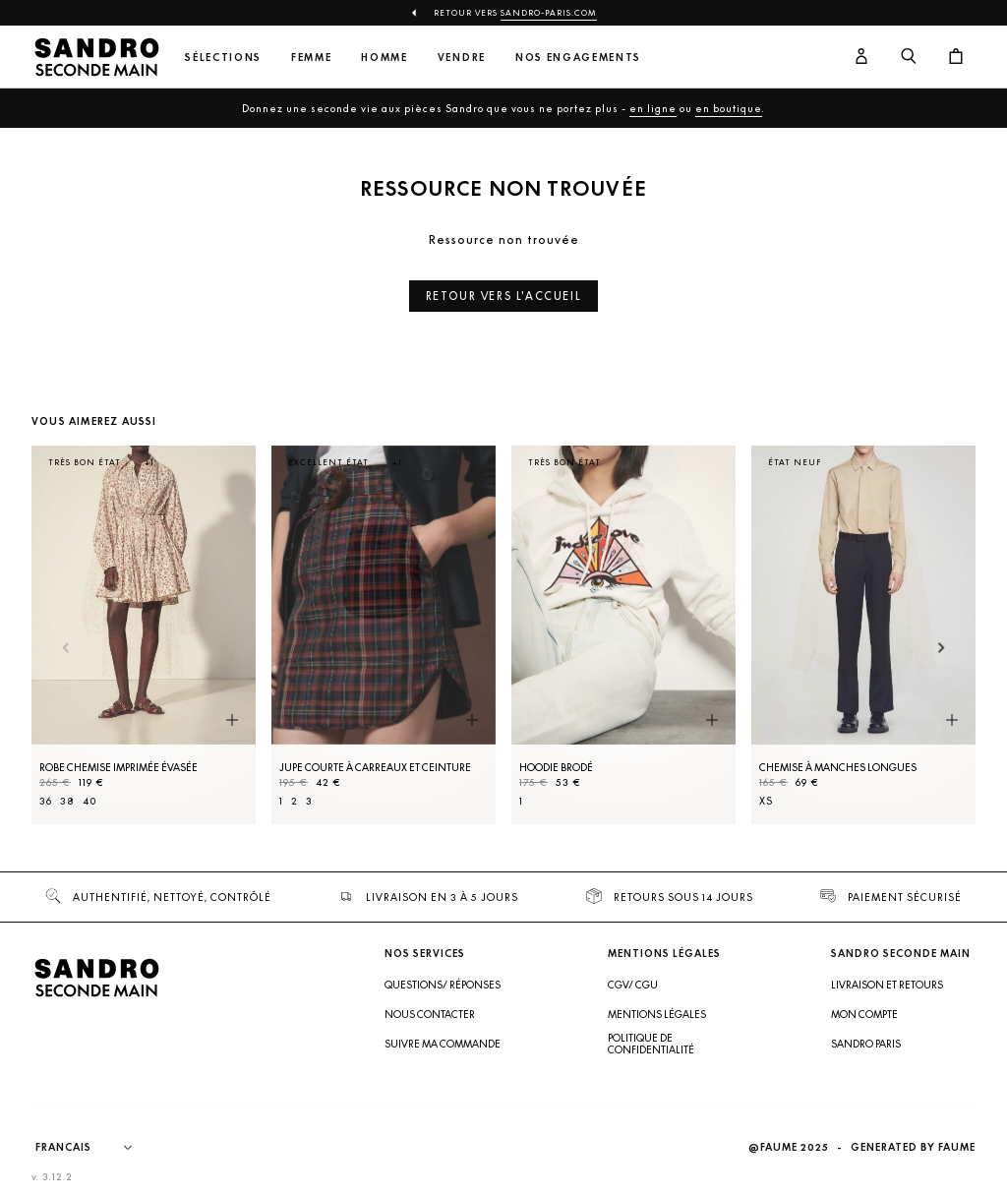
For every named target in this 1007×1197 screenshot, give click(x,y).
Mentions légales (657, 1014)
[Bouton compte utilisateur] (861, 57)
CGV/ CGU (633, 984)
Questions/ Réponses (443, 984)
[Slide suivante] (941, 650)
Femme (311, 57)
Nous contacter (430, 1014)
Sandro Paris (866, 1043)
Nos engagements (578, 57)
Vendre (462, 57)
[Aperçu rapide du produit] (232, 721)
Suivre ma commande (443, 1043)
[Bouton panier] (956, 57)
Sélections (223, 57)
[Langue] (93, 1148)
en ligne (653, 108)
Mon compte (864, 1014)
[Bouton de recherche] (908, 57)
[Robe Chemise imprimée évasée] (143, 635)
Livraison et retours (887, 984)
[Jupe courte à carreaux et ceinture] (383, 635)
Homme (384, 57)
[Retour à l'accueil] (96, 57)
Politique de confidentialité (651, 1043)
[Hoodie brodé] (623, 635)
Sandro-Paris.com (549, 13)
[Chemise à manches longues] (863, 635)
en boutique (728, 108)
